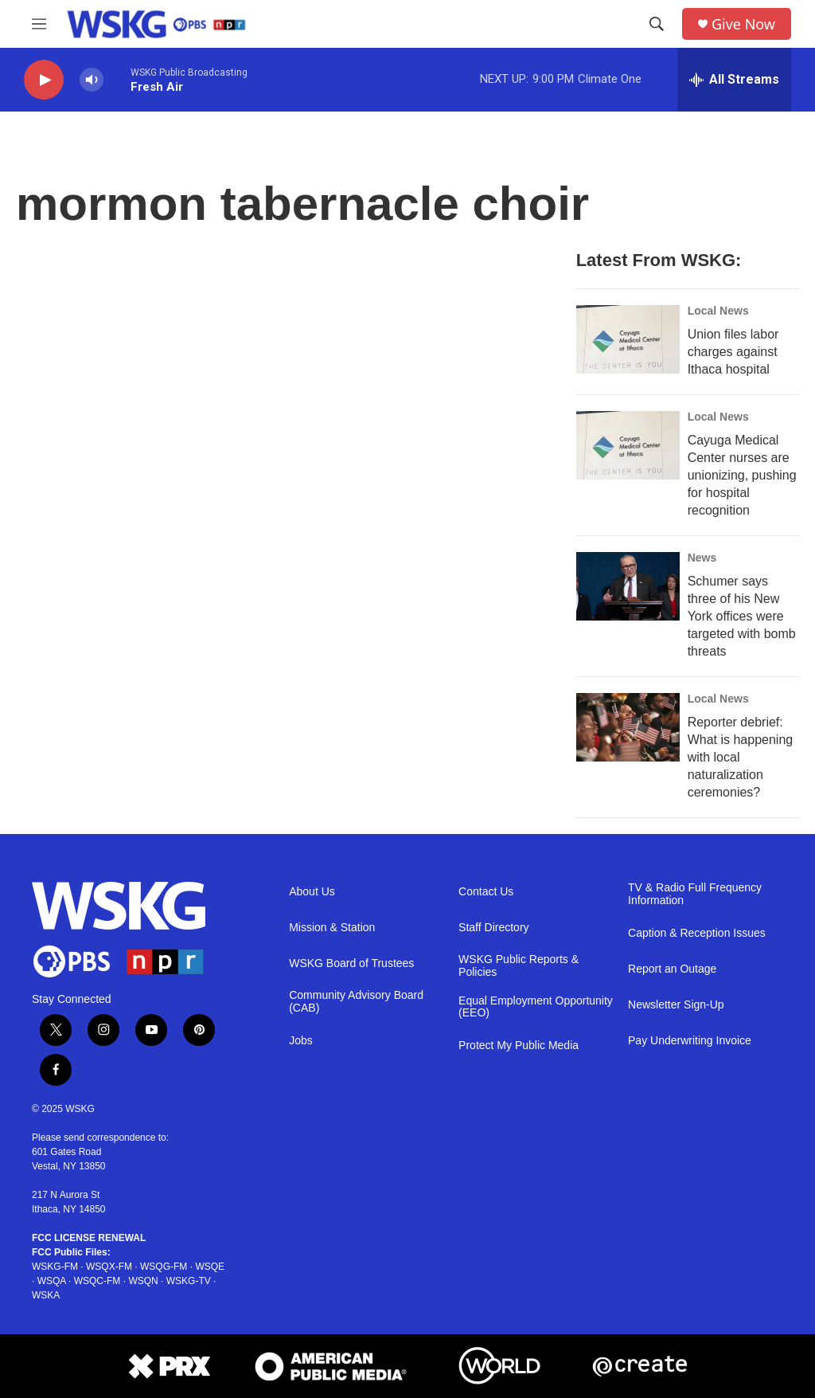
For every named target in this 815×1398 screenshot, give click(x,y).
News (702, 557)
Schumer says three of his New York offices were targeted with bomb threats (742, 616)
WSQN (143, 1280)
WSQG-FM (163, 1266)
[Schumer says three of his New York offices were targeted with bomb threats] (628, 586)
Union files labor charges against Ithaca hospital (733, 351)
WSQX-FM (109, 1266)
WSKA (46, 1295)
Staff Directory (493, 928)
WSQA (51, 1280)
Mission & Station (332, 928)
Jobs (301, 1041)
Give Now (743, 24)
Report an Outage (672, 969)
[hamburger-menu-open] (39, 24)
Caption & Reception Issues (697, 933)
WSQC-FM (97, 1280)
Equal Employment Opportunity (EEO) (535, 1007)
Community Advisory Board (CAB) (356, 1001)
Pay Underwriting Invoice (689, 1041)
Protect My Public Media (518, 1045)
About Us (312, 892)
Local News (718, 310)
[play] (44, 80)
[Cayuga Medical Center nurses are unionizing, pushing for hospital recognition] (628, 445)
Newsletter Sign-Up (676, 1005)
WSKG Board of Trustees (351, 963)
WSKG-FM (55, 1266)
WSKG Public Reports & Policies (518, 966)
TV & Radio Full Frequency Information (695, 894)
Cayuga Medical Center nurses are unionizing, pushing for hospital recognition (742, 475)
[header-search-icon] (656, 24)
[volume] (91, 80)
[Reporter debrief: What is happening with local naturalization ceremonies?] (628, 727)
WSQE (209, 1266)
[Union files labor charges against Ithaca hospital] (628, 339)
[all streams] (734, 80)
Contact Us (485, 892)
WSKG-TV (188, 1280)
